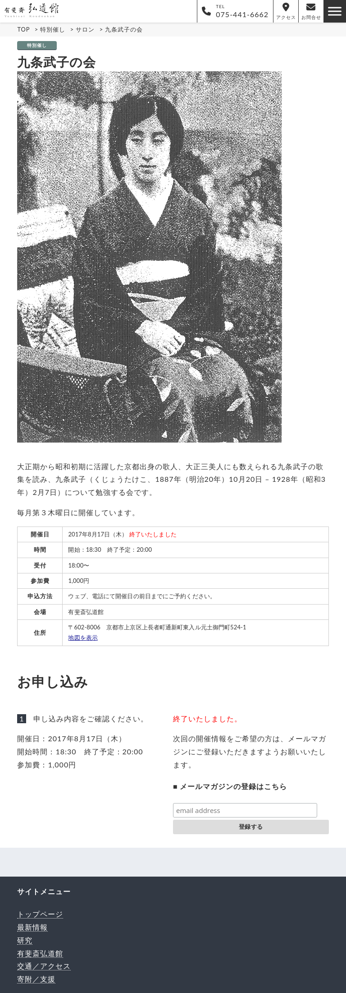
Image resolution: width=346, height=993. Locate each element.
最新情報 (32, 927)
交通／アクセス (44, 965)
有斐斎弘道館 (40, 953)
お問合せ (311, 11)
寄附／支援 (36, 979)
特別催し (37, 45)
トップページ (40, 914)
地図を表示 (83, 637)
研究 (24, 940)
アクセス (286, 11)
